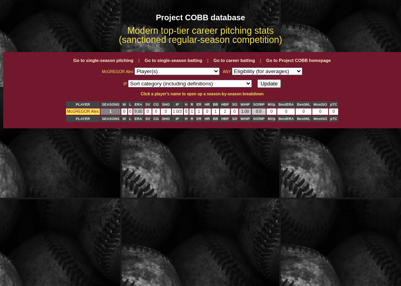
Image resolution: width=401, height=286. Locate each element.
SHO (166, 104)
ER (199, 104)
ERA (138, 104)
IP (177, 104)
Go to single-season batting (173, 60)
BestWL (303, 104)
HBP (225, 104)
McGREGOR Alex (83, 111)
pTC (333, 104)
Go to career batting (234, 60)
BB (215, 104)
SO (234, 104)
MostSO (320, 104)
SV (148, 104)
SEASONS (110, 104)
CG (156, 104)
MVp (271, 104)
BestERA (286, 104)
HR (207, 104)
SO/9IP (259, 104)
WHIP (245, 104)
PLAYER (83, 104)
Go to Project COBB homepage (298, 60)
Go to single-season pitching (103, 60)
